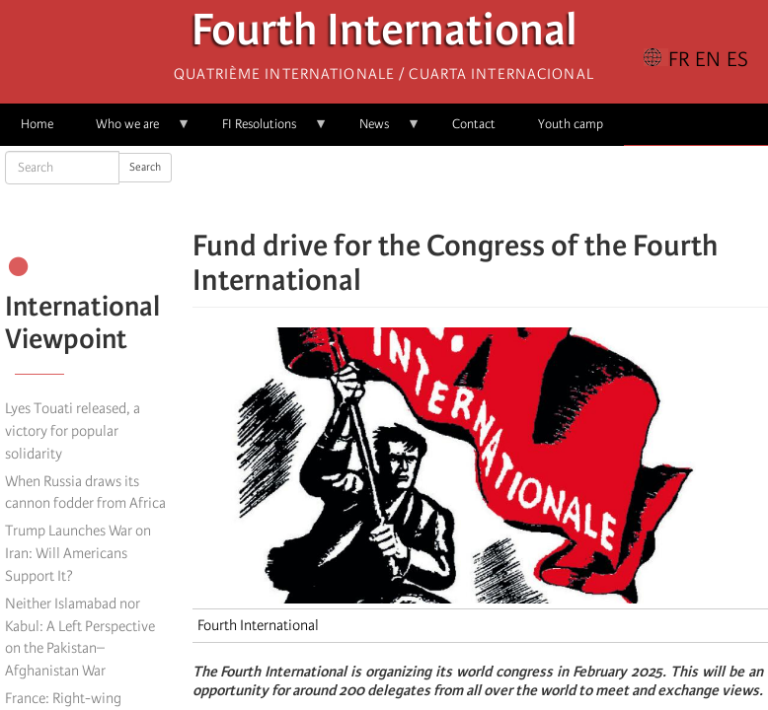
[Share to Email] (507, 187)
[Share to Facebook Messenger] (480, 187)
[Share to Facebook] (424, 187)
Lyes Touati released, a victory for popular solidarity (72, 430)
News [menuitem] (380, 130)
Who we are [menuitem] (133, 130)
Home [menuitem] (37, 123)
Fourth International (384, 35)
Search (145, 167)
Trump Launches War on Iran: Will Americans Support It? (78, 553)
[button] (535, 187)
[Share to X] (452, 187)
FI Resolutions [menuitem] (264, 130)
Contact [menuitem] (474, 123)
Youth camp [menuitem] (570, 123)
